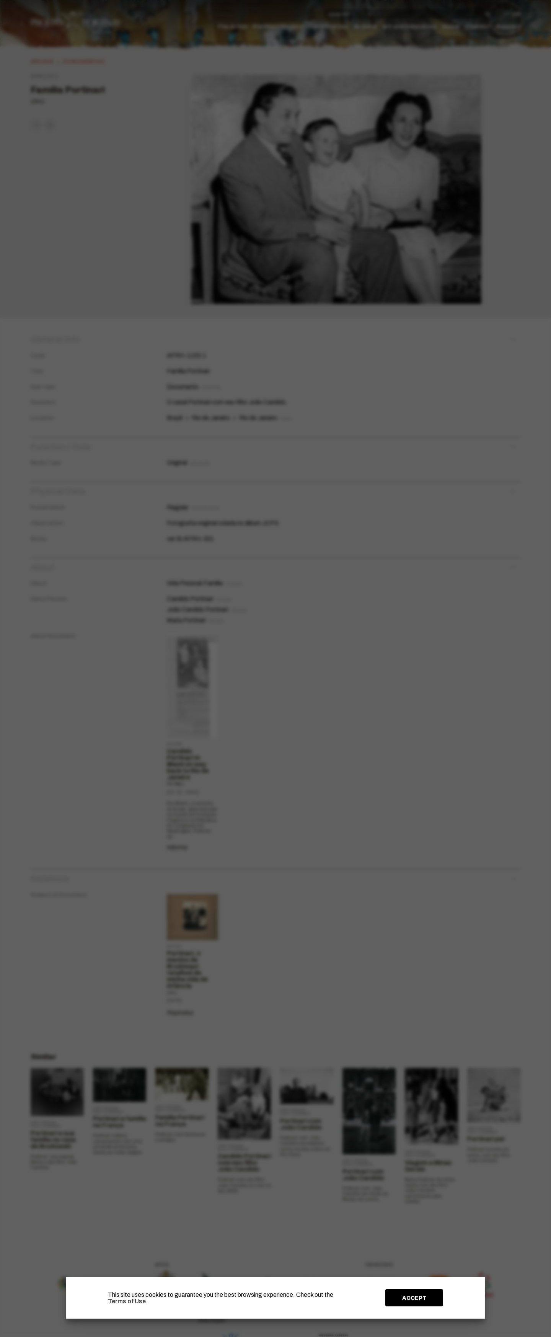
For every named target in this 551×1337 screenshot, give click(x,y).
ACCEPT (414, 1298)
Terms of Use (127, 1301)
